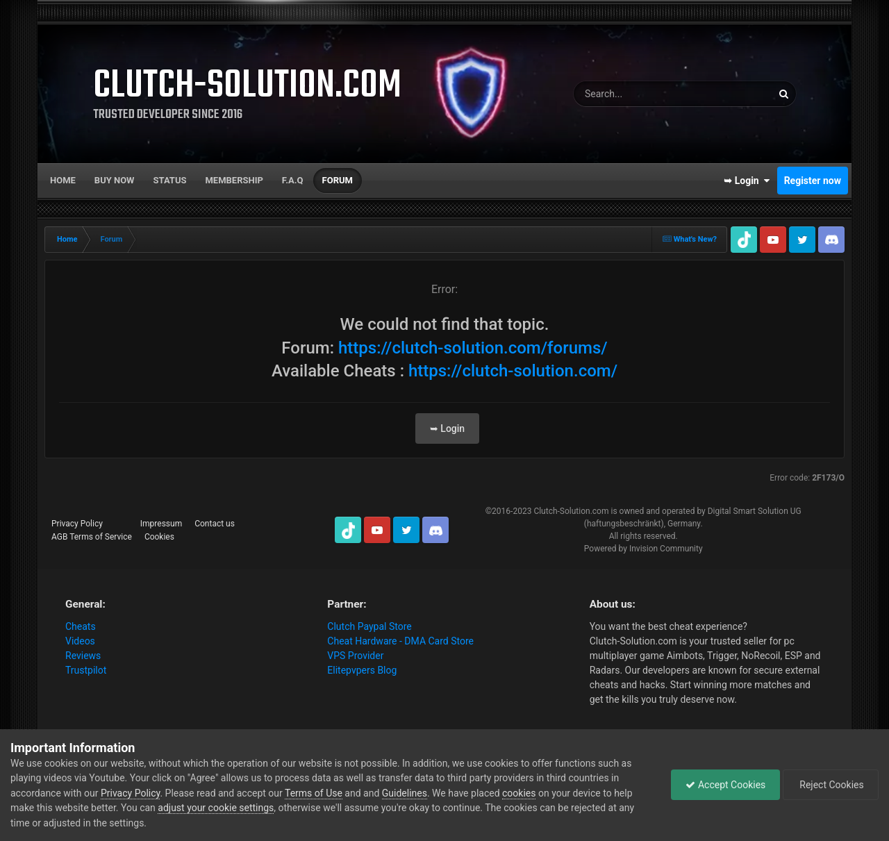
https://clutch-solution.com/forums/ (473, 348)
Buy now (114, 180)
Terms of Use (313, 793)
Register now (812, 180)
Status (170, 180)
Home (63, 180)
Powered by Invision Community (643, 548)
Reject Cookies (830, 784)
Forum (337, 180)
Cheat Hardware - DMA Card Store (400, 641)
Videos (80, 641)
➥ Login (747, 180)
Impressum (161, 523)
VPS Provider (355, 655)
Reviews (83, 655)
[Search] (646, 93)
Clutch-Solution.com (570, 511)
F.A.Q (293, 180)
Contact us (214, 523)
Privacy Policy (77, 523)
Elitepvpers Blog (362, 670)
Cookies (159, 537)
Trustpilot (85, 670)
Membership (234, 180)
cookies (518, 793)
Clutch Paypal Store (369, 626)
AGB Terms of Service (91, 537)
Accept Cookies (725, 784)
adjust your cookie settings (216, 807)
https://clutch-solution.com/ (512, 371)
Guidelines (404, 793)
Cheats (80, 626)
